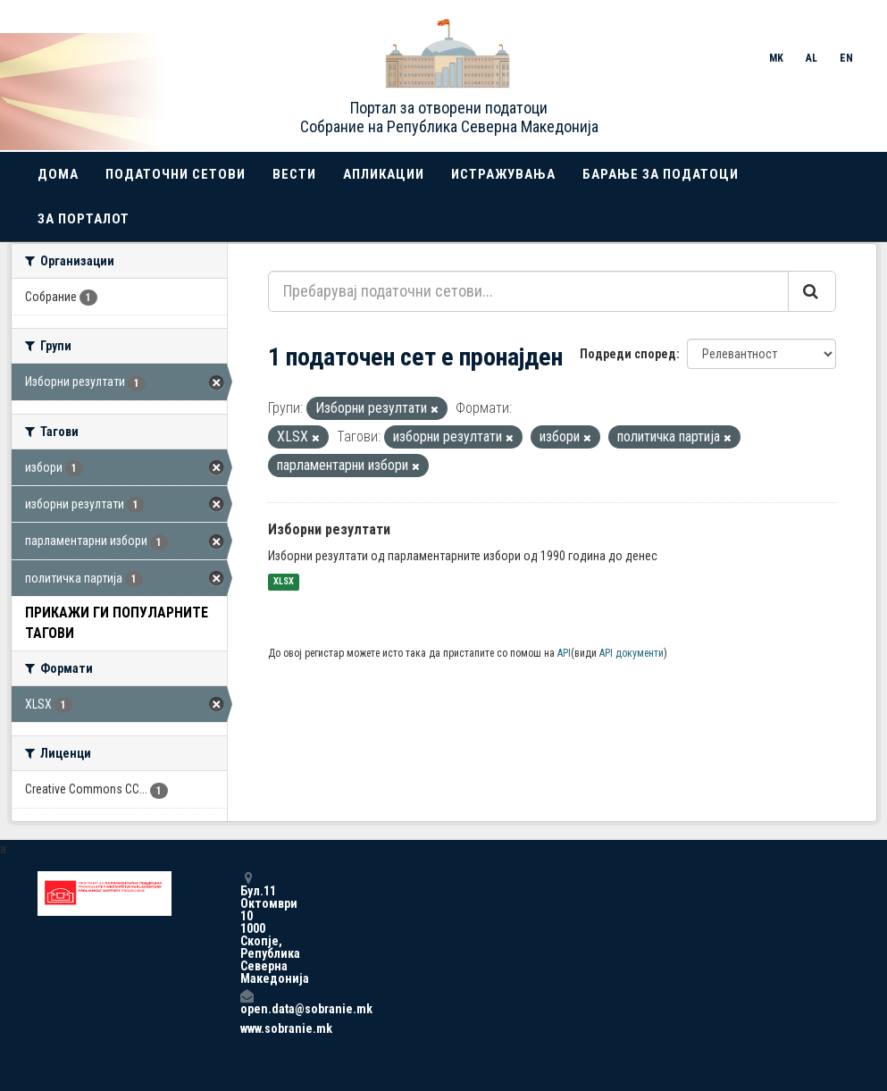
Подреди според (628, 354)
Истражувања (503, 174)
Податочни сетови (175, 174)
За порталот (84, 219)
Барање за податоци (660, 174)
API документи (631, 653)
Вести (294, 174)
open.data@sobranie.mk (246, 1002)
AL (811, 58)
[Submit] (812, 291)
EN (846, 58)
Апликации (383, 174)
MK (776, 58)
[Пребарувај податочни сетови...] (528, 291)
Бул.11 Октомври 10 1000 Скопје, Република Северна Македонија (246, 928)
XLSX (283, 582)
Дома (58, 174)
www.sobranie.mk (246, 1028)
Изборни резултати (329, 529)
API (564, 653)
